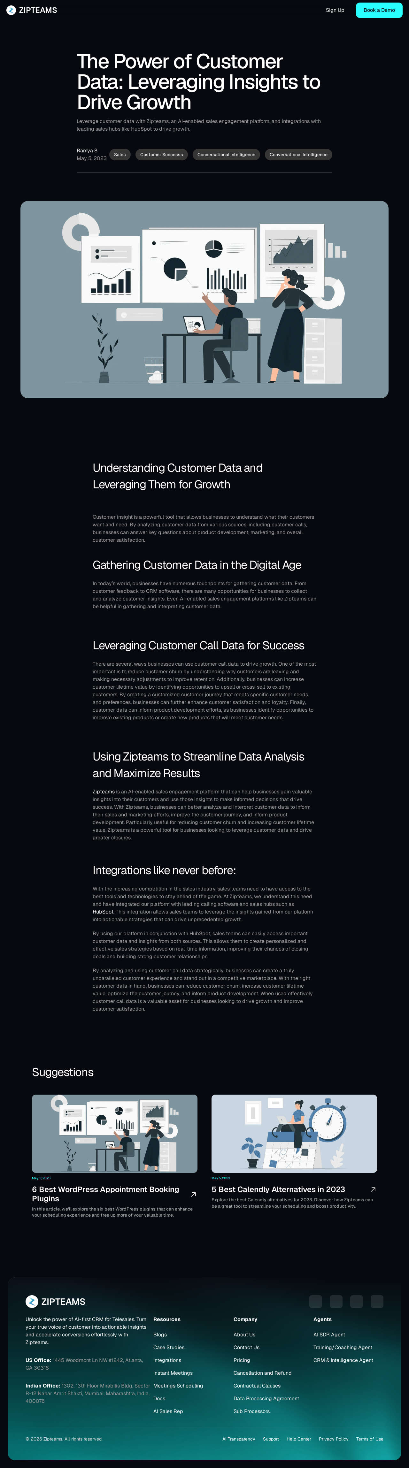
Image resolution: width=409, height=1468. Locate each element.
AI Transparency (238, 1439)
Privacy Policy (334, 1439)
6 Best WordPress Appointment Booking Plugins (106, 1194)
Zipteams (104, 791)
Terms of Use (369, 1439)
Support (271, 1439)
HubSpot (103, 911)
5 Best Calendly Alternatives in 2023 (278, 1189)
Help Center (299, 1439)
